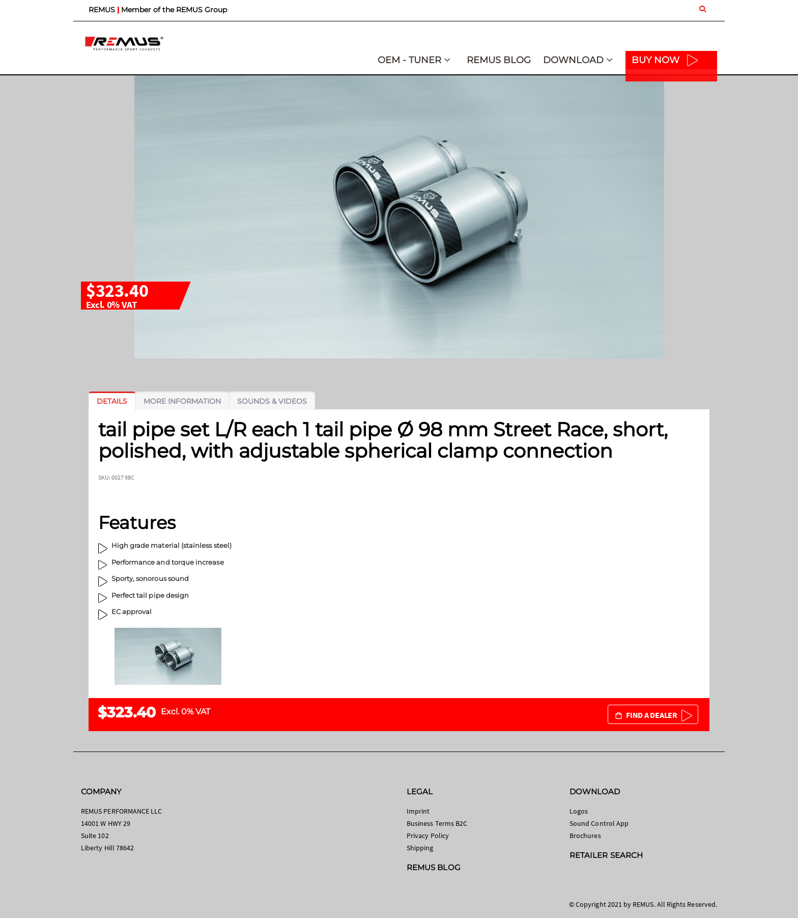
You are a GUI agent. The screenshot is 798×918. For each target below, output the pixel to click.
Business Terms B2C (437, 823)
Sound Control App (599, 823)
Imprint (418, 811)
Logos (578, 811)
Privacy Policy (428, 835)
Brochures (585, 835)
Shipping (420, 847)
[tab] (112, 401)
